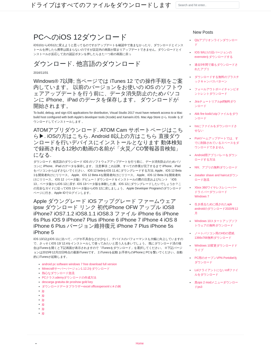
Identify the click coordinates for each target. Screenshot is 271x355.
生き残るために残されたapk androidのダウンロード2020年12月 (216, 208)
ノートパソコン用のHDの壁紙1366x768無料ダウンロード (214, 235)
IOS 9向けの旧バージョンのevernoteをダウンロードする (214, 54)
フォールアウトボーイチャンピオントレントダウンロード (217, 91)
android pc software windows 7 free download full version (79, 264)
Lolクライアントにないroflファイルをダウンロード (216, 272)
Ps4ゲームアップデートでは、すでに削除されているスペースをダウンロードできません (217, 143)
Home (140, 343)
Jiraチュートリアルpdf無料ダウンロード (215, 104)
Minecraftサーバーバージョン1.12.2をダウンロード (76, 268)
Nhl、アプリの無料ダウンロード (216, 167)
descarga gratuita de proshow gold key (67, 282)
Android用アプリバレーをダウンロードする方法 (216, 157)
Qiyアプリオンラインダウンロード (216, 42)
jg (43, 291)
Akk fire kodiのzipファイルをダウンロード (216, 116)
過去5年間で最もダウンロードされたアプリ (216, 67)
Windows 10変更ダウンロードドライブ (216, 248)
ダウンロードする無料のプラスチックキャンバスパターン (217, 79)
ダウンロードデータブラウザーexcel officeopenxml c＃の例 (81, 286)
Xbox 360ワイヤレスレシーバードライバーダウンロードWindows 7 (216, 192)
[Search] (207, 5)
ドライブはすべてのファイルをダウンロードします (100, 5)
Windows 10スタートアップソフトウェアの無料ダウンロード (216, 223)
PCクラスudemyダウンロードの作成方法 (69, 277)
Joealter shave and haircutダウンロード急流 (216, 177)
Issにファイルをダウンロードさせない (216, 128)
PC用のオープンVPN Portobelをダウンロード (216, 260)
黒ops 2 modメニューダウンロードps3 (216, 284)
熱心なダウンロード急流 (58, 273)
